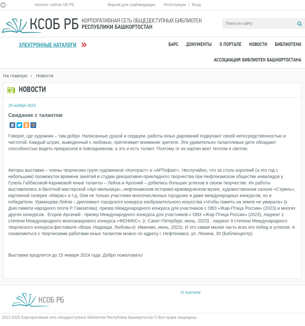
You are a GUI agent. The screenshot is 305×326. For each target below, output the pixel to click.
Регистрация (175, 5)
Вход (196, 5)
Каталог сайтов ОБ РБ (54, 5)
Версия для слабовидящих (131, 5)
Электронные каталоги (47, 45)
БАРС (173, 44)
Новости (258, 44)
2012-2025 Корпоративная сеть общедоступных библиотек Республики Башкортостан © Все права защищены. (100, 317)
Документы (199, 44)
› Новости (41, 75)
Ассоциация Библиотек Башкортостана (257, 60)
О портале (230, 44)
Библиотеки (288, 44)
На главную (15, 75)
